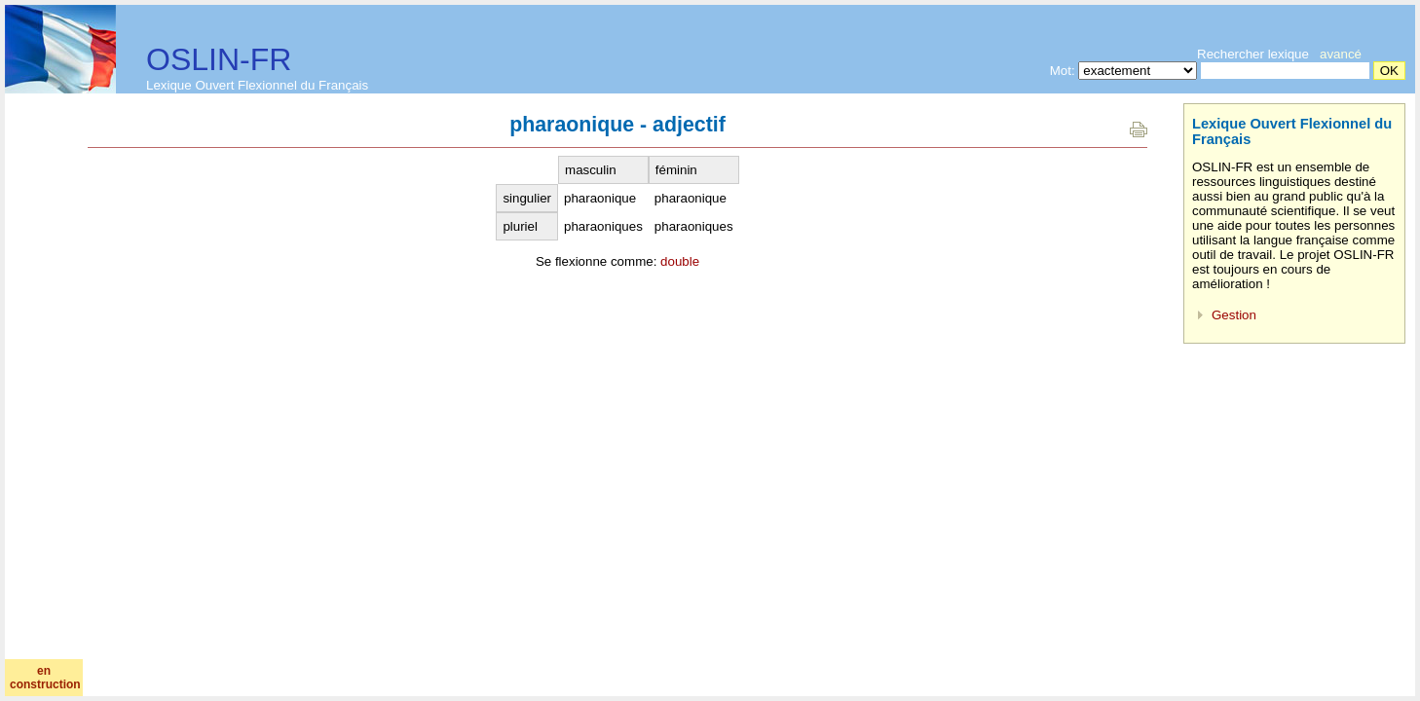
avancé (1341, 54)
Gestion (1234, 315)
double (679, 261)
